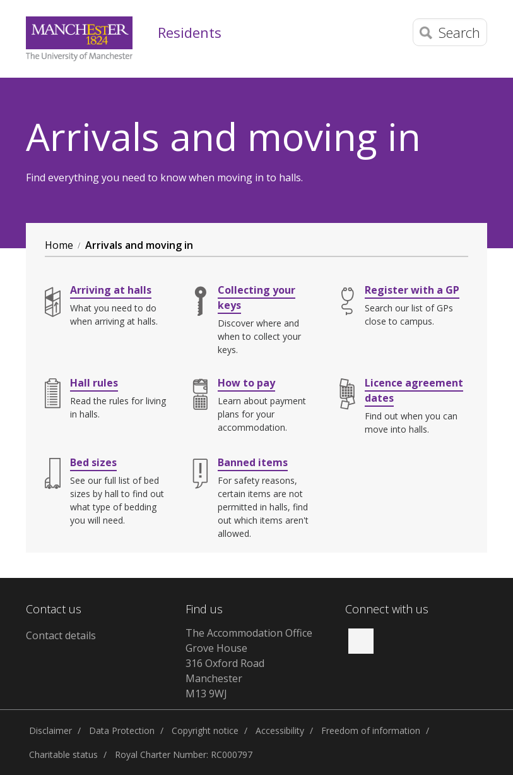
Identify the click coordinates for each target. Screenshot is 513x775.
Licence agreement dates (414, 390)
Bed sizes (93, 462)
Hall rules (94, 383)
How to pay (246, 383)
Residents (189, 32)
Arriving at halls (110, 290)
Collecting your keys (256, 297)
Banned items (253, 462)
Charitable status (63, 754)
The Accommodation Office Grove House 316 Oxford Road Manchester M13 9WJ (249, 663)
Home (59, 245)
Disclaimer (50, 730)
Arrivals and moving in (139, 245)
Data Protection (122, 730)
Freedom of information (370, 730)
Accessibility (280, 730)
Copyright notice (205, 730)
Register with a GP (412, 290)
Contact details (61, 635)
